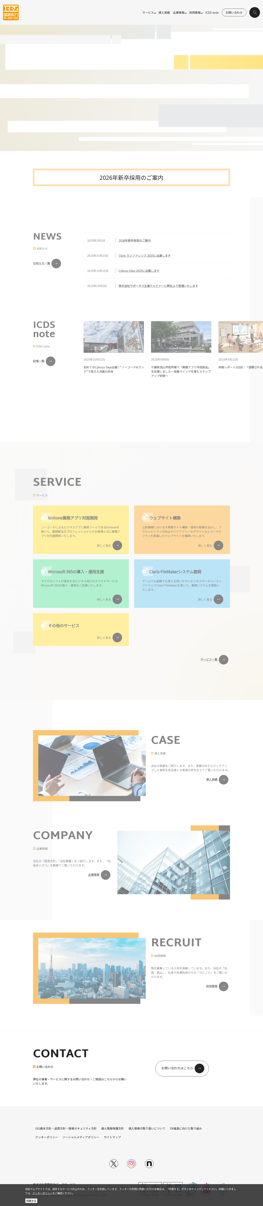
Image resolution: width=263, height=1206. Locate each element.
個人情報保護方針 (112, 1128)
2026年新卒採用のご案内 (131, 177)
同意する (31, 1201)
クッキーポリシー (46, 1137)
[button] (255, 12)
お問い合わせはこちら (177, 1068)
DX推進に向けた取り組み (186, 1128)
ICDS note (212, 12)
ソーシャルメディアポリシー (80, 1137)
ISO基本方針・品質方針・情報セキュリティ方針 (66, 1128)
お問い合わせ (234, 12)
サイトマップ (112, 1137)
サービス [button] (147, 12)
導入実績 (163, 12)
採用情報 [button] (194, 12)
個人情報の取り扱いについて (146, 1128)
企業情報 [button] (178, 12)
